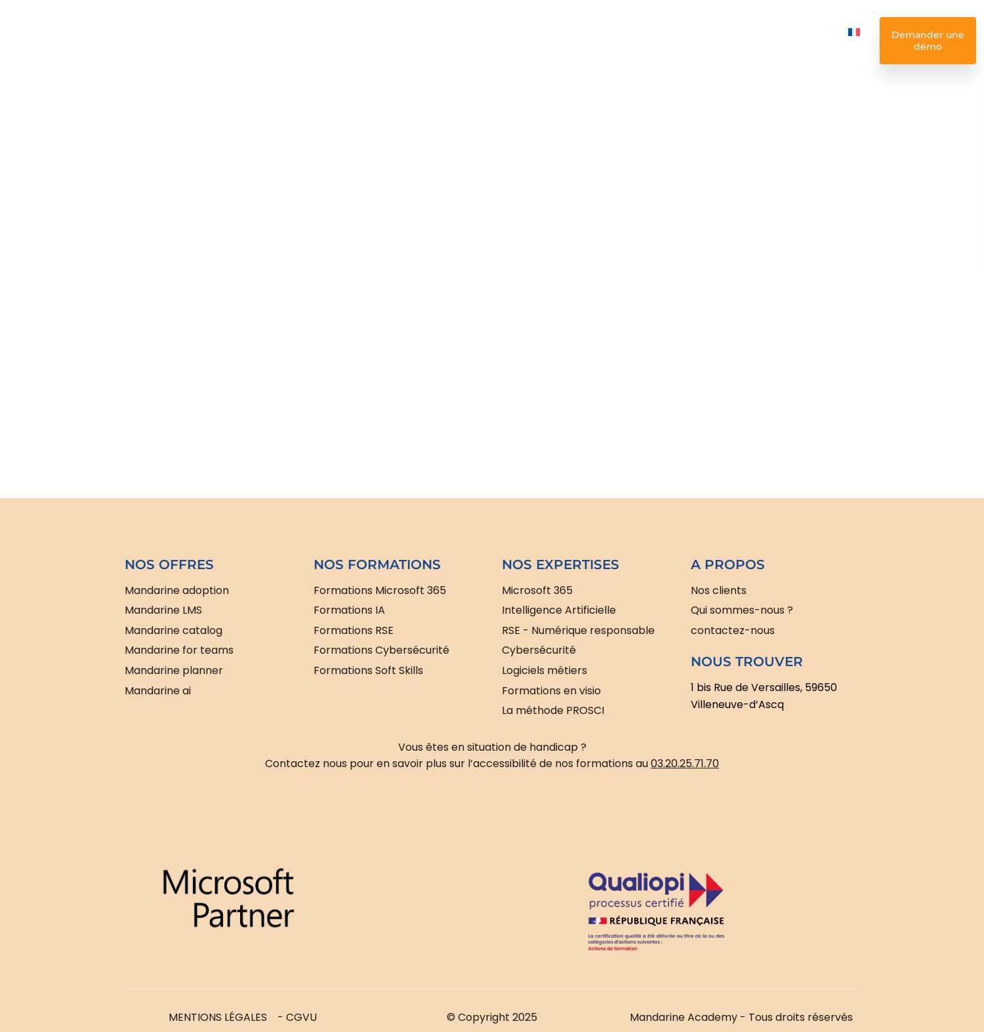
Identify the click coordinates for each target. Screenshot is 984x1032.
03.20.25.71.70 (685, 763)
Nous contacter (790, 40)
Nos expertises (485, 40)
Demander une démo (928, 40)
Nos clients (556, 40)
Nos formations (298, 40)
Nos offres (222, 40)
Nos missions (628, 40)
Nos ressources (708, 40)
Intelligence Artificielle (385, 40)
